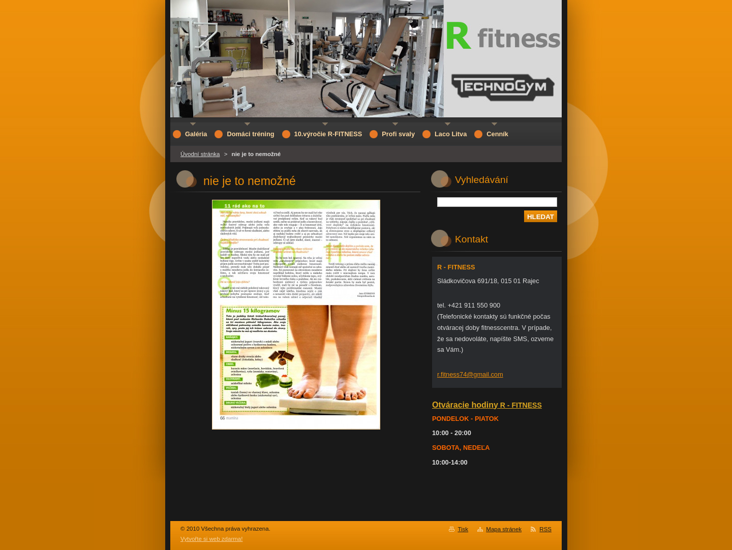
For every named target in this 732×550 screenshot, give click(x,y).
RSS (545, 529)
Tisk (463, 529)
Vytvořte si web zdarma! (211, 539)
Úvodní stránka (200, 154)
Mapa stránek (504, 529)
